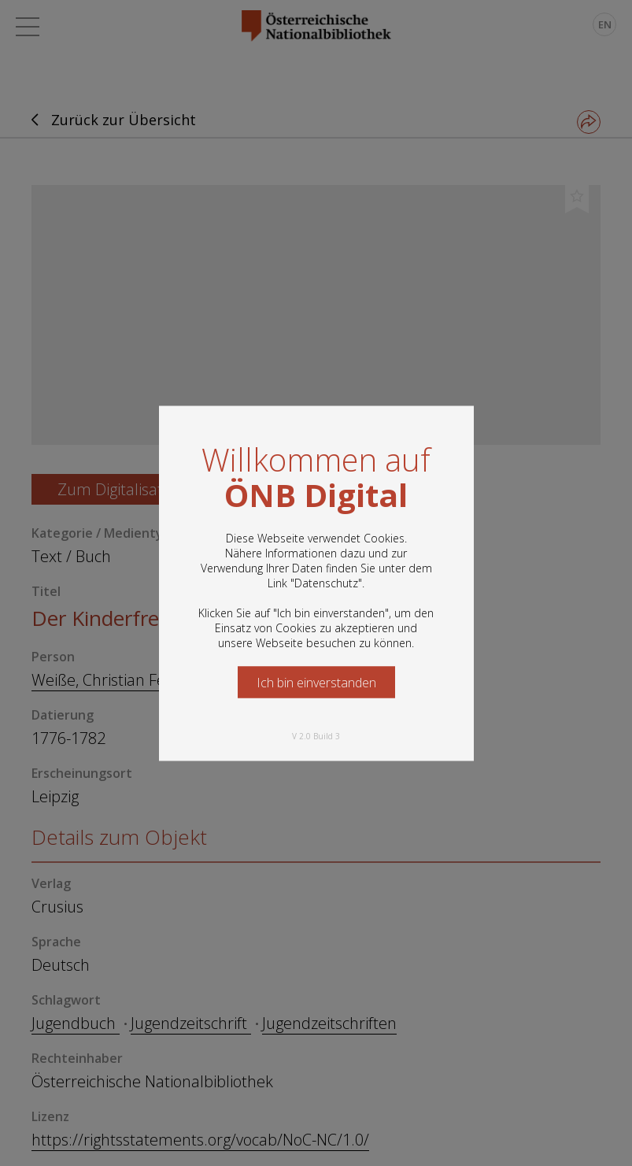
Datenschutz (326, 582)
